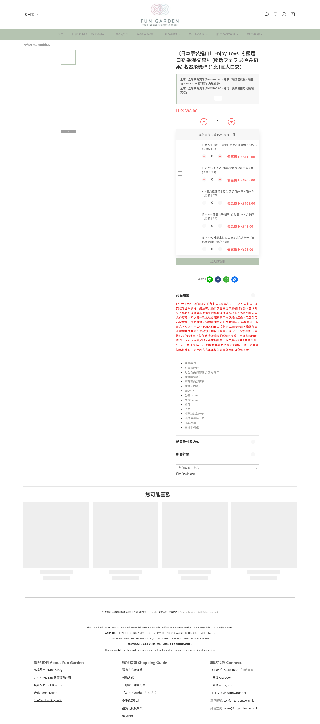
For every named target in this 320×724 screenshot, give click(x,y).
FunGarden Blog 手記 (48, 700)
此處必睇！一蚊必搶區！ (89, 34)
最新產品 (122, 34)
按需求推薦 (146, 34)
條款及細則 (126, 612)
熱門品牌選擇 (227, 34)
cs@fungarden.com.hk (238, 700)
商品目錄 (172, 34)
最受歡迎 (255, 34)
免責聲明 (106, 612)
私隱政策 (116, 612)
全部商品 (30, 45)
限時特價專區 (198, 34)
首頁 (60, 34)
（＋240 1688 (224, 670)
